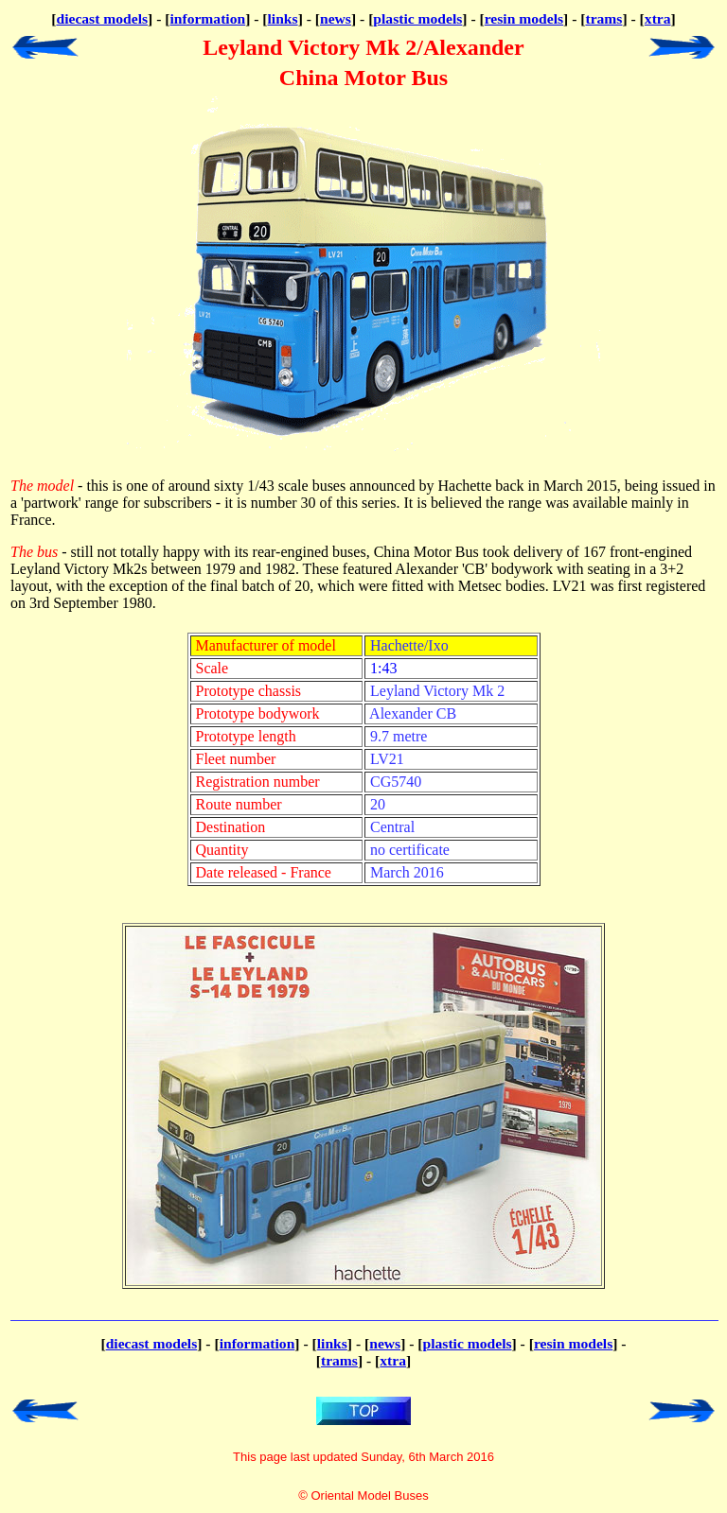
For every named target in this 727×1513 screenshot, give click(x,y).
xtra (658, 18)
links (283, 18)
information (207, 18)
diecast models (102, 18)
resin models (524, 18)
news (335, 18)
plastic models (417, 18)
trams (603, 18)
